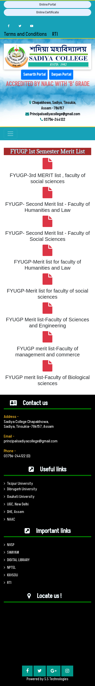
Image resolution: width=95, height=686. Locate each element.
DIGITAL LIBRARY (17, 560)
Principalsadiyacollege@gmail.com (54, 114)
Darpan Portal (61, 74)
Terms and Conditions (25, 34)
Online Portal (47, 4)
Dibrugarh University (20, 489)
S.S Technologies (56, 679)
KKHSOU (11, 575)
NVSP (9, 545)
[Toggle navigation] (10, 133)
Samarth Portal (34, 74)
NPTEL (10, 567)
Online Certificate (47, 12)
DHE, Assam (14, 511)
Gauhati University (19, 496)
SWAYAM (11, 552)
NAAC (9, 519)
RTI (55, 34)
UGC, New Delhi (16, 504)
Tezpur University (18, 483)
